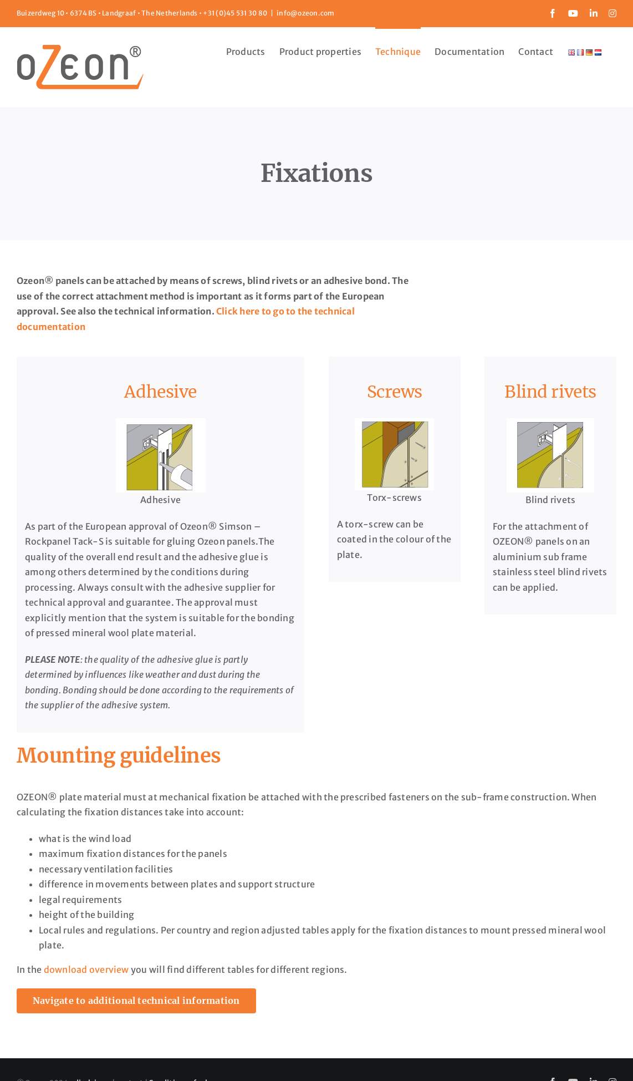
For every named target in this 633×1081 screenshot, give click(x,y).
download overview (86, 969)
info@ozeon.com (305, 13)
